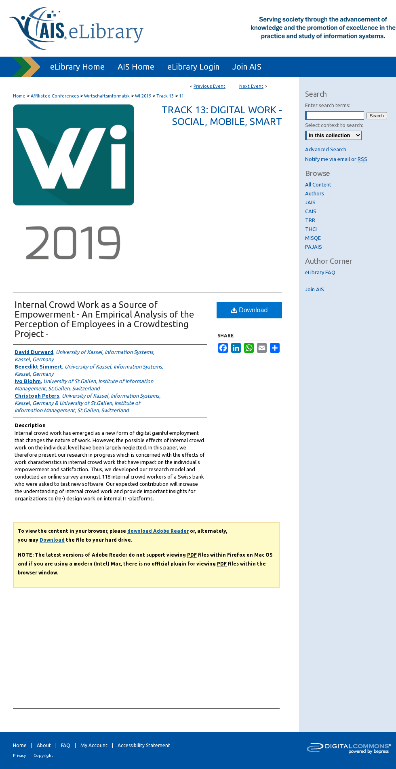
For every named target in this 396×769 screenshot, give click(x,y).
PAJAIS (313, 247)
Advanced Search (325, 149)
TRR (310, 220)
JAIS (310, 202)
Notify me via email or (336, 159)
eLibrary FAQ (320, 272)
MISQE (313, 238)
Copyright (43, 755)
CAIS (310, 211)
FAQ (65, 745)
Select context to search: (334, 125)
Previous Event (209, 86)
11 (181, 95)
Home (19, 95)
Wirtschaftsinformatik (107, 95)
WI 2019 (143, 95)
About (44, 745)
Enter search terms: (327, 105)
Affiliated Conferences (55, 95)
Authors (314, 193)
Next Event (251, 86)
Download (249, 310)
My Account (93, 745)
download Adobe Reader (158, 531)
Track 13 (165, 95)
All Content (318, 184)
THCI (311, 229)
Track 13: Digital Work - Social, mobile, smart (222, 115)
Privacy (19, 755)
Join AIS (314, 289)
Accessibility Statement (144, 745)
